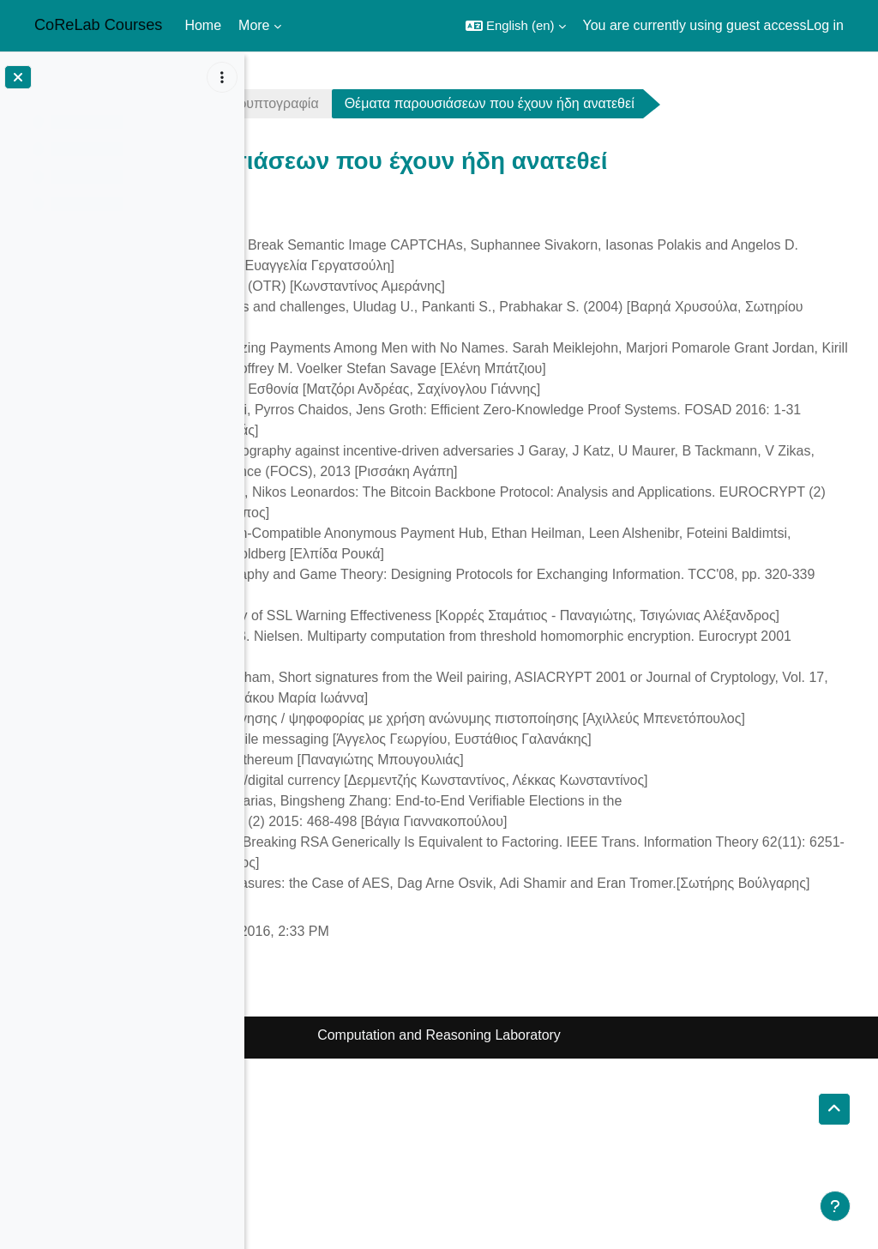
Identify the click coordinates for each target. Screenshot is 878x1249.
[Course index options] (222, 77)
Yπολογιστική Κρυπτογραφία (475, 103)
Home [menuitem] (202, 25)
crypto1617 (311, 103)
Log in (825, 25)
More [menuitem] (253, 25)
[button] (515, 25)
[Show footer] (835, 1206)
